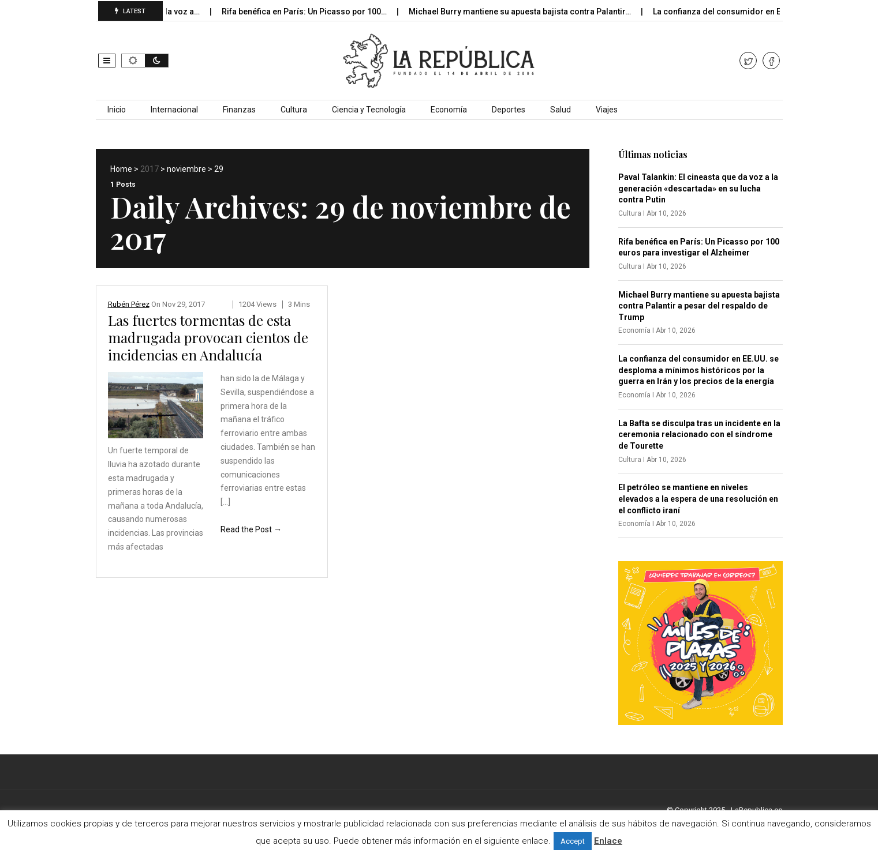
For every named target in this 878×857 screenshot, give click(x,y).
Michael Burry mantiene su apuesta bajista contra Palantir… (535, 11)
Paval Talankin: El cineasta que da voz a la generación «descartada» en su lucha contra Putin (698, 188)
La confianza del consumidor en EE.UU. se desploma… (770, 11)
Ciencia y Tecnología (369, 109)
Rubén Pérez (129, 304)
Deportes (508, 109)
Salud (560, 109)
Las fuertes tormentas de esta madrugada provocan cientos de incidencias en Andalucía (208, 337)
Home (121, 169)
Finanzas (239, 109)
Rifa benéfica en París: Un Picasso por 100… (319, 11)
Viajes (607, 109)
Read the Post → (251, 529)
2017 (149, 169)
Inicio (116, 109)
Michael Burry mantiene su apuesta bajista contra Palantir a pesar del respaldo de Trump (699, 306)
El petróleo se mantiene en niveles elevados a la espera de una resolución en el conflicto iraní (698, 498)
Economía (449, 109)
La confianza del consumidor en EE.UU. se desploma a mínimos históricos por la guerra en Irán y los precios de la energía (698, 370)
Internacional (174, 109)
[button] (106, 60)
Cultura (294, 109)
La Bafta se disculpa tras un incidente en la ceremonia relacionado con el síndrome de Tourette (699, 434)
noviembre (186, 169)
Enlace (608, 841)
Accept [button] (573, 841)
